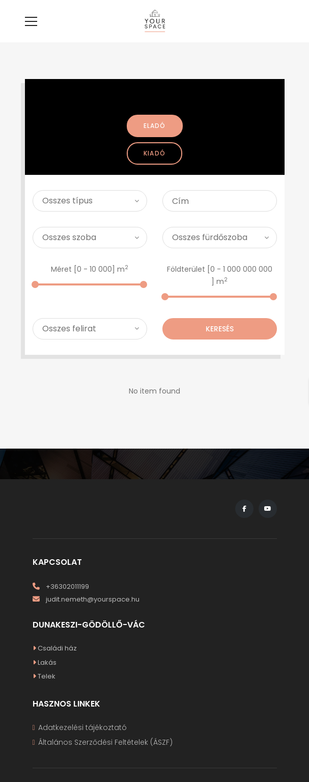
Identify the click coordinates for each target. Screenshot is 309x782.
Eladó (155, 141)
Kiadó (154, 168)
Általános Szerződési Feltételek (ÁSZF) (105, 757)
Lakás (45, 678)
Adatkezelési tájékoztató (82, 743)
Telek (44, 691)
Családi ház (55, 663)
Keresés (220, 344)
